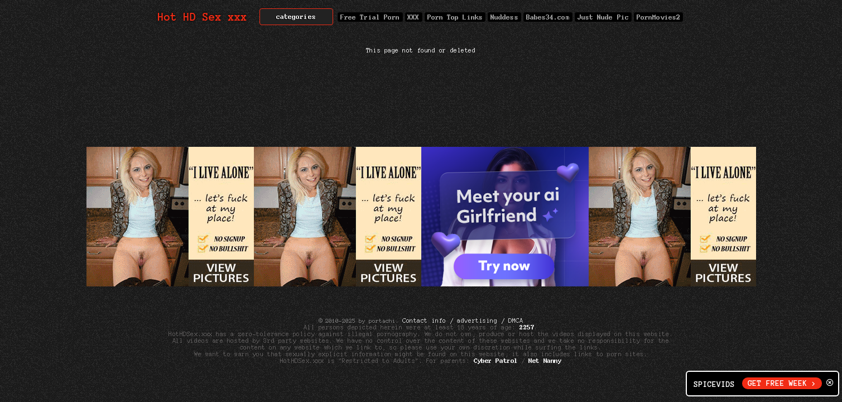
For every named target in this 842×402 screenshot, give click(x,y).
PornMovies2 (658, 17)
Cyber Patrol (496, 360)
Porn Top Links (455, 17)
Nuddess (504, 17)
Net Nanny (545, 360)
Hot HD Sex (203, 17)
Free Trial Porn (370, 17)
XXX (414, 17)
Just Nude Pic (603, 17)
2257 (526, 327)
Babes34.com (548, 17)
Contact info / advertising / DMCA (462, 320)
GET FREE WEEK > (782, 383)
